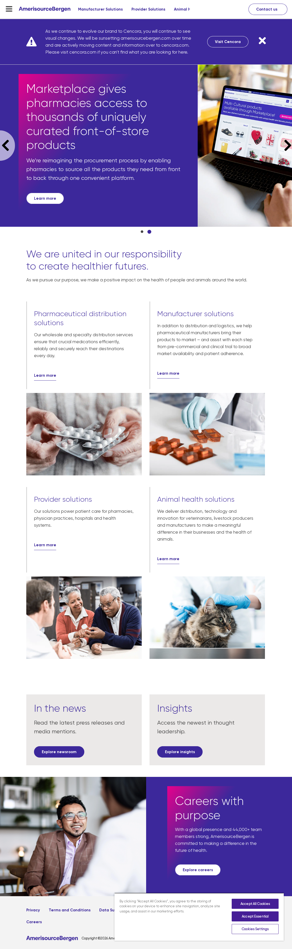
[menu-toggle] (9, 8)
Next (285, 145)
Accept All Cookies (255, 904)
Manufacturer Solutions (100, 9)
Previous (7, 145)
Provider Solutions (148, 9)
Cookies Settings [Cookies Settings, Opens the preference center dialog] (255, 929)
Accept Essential (255, 916)
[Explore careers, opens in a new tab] (198, 870)
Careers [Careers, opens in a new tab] (34, 922)
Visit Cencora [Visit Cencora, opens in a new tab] (228, 41)
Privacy (33, 910)
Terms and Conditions (69, 910)
